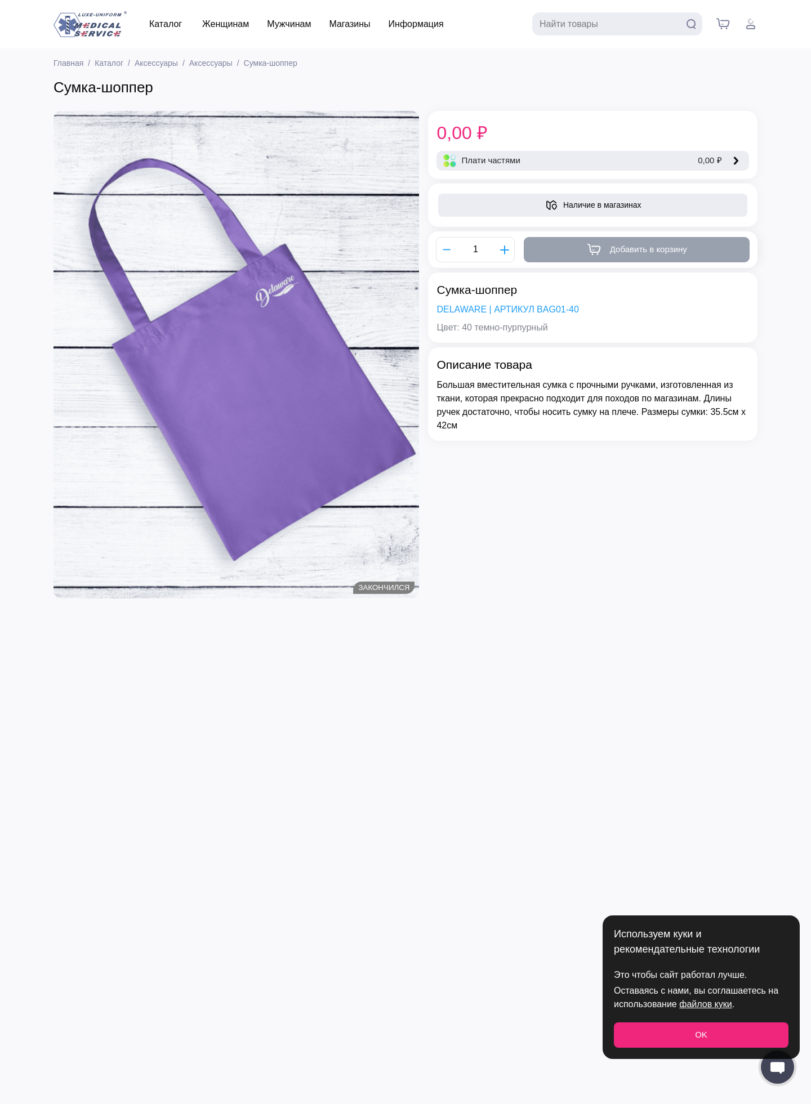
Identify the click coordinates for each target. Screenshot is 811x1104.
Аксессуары (156, 63)
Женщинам (225, 24)
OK (701, 1034)
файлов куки (705, 1004)
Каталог (165, 24)
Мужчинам (289, 24)
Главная (68, 63)
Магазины (349, 24)
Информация (416, 24)
